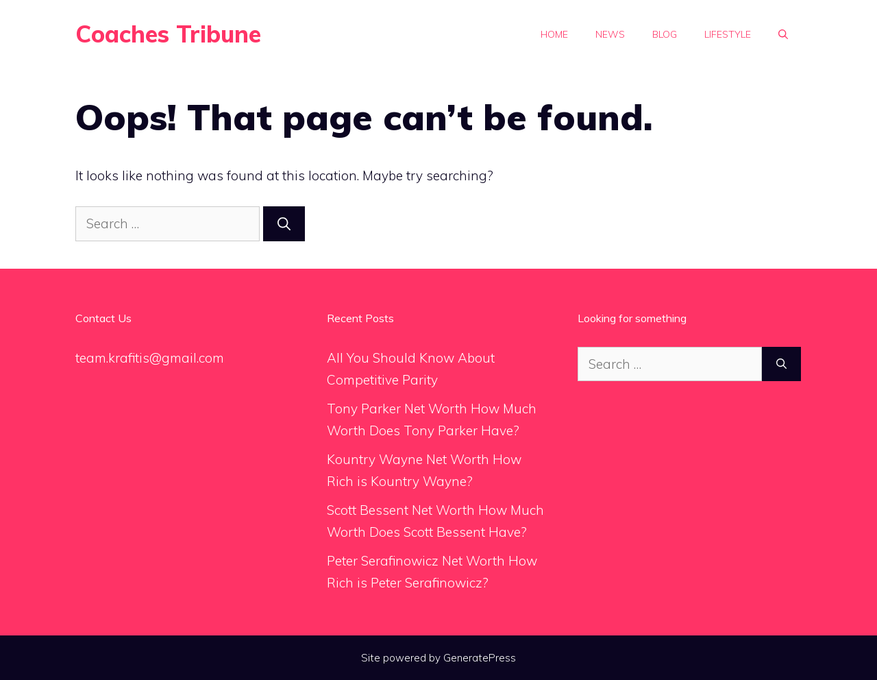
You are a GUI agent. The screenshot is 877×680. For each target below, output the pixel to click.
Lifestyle (727, 34)
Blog (664, 34)
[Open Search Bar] (783, 34)
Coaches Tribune (168, 34)
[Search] (284, 223)
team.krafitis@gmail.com (149, 358)
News (610, 34)
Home (554, 34)
